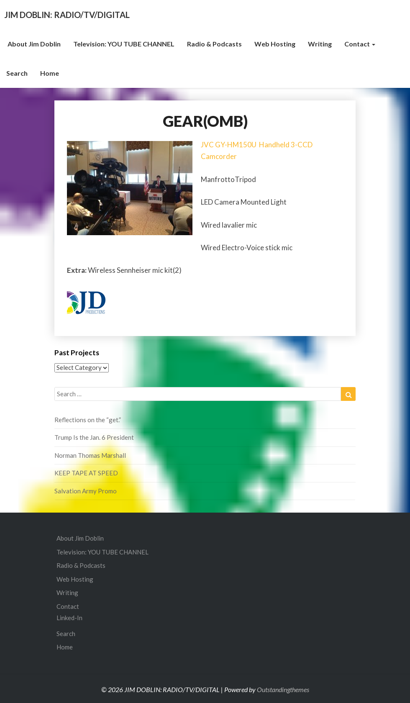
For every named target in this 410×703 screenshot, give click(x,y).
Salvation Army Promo (85, 491)
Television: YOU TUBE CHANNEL (123, 44)
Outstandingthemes (283, 689)
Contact (359, 44)
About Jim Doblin (33, 44)
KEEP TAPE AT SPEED (86, 473)
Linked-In (69, 617)
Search (17, 73)
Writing (320, 44)
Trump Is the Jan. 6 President (94, 437)
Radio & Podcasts (214, 44)
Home (49, 73)
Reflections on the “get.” (87, 419)
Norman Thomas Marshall (90, 455)
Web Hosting (274, 44)
